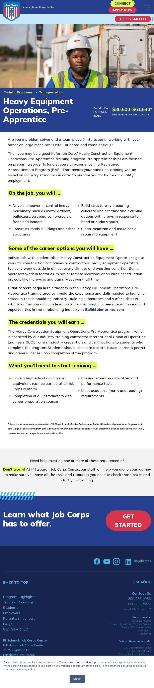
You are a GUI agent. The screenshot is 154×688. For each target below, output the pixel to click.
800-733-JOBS (139, 601)
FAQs (7, 626)
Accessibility (144, 633)
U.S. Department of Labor (137, 650)
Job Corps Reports (141, 623)
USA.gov (146, 647)
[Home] (11, 11)
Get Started (133, 21)
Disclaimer (145, 636)
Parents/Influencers (19, 621)
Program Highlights (19, 599)
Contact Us (141, 596)
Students (10, 610)
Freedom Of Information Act (136, 629)
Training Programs (18, 95)
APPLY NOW (122, 12)
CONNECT (123, 4)
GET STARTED (15, 632)
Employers (11, 615)
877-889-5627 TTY (136, 612)
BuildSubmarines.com (104, 312)
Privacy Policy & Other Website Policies (130, 626)
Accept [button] (77, 678)
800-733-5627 (139, 606)
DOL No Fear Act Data (139, 653)
